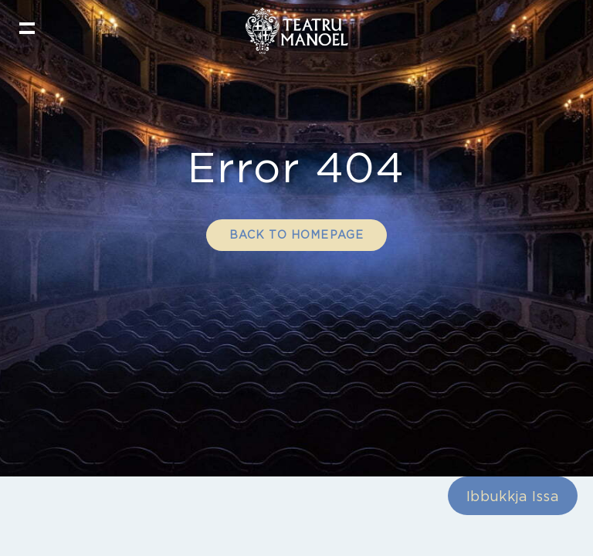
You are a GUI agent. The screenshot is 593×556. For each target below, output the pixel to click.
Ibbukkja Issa (512, 506)
